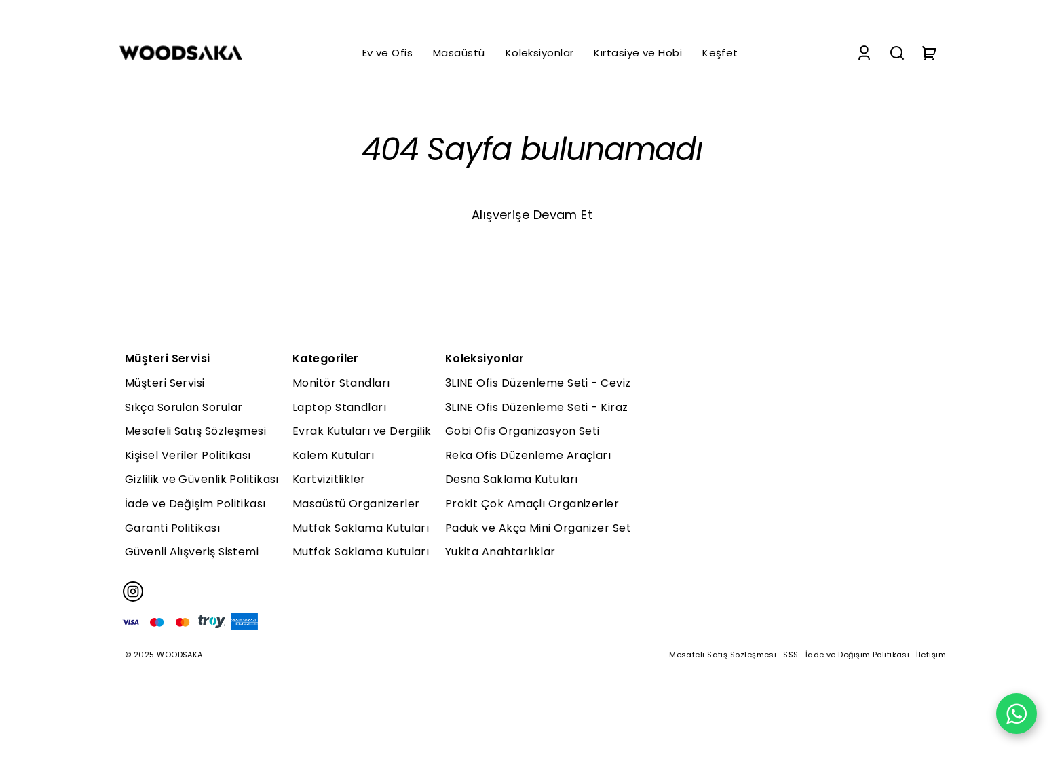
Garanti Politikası (172, 528)
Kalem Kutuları (333, 455)
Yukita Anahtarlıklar (500, 552)
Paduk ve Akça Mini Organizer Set (538, 528)
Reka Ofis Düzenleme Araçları (528, 455)
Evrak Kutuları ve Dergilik (362, 431)
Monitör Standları (341, 383)
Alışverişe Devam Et (532, 214)
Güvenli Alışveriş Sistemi (192, 552)
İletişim (931, 654)
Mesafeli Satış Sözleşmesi (195, 431)
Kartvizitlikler (329, 479)
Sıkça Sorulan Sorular (183, 407)
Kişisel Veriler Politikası (188, 455)
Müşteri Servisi (165, 383)
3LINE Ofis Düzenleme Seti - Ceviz (538, 383)
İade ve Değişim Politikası (195, 503)
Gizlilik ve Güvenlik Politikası (202, 479)
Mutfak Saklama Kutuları (360, 528)
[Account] (864, 53)
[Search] (897, 53)
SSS (790, 654)
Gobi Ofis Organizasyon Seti (522, 431)
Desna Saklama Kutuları (511, 479)
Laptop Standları (339, 407)
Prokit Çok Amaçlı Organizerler (532, 503)
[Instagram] (133, 591)
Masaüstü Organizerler (355, 503)
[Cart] (929, 53)
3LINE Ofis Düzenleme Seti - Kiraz (536, 407)
